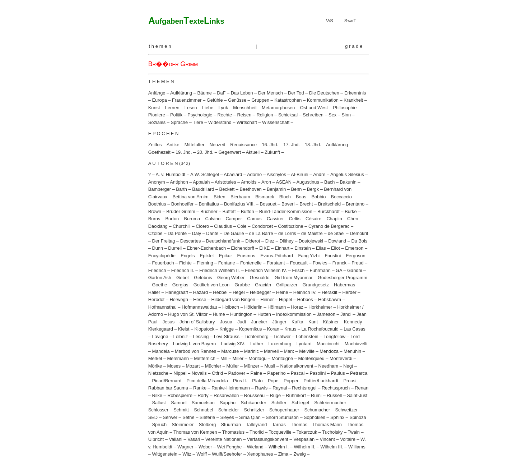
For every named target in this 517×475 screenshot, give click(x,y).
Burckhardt (328, 211)
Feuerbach (163, 263)
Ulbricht (156, 439)
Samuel (178, 402)
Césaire (313, 218)
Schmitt (181, 409)
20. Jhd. (205, 152)
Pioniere (156, 114)
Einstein (302, 248)
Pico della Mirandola (207, 380)
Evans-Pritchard (276, 255)
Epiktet (207, 255)
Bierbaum (240, 196)
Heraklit (329, 292)
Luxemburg (279, 343)
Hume (219, 314)
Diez (270, 241)
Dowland (337, 241)
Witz (186, 454)
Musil (269, 366)
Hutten (264, 314)
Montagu (257, 358)
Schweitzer (346, 409)
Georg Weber (231, 277)
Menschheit (244, 107)
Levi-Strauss (226, 336)
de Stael (336, 233)
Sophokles (314, 417)
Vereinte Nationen (223, 439)
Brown (154, 211)
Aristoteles (225, 182)
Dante (212, 233)
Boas (301, 196)
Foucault (299, 263)
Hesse (199, 299)
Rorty (203, 395)
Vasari (193, 439)
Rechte (225, 114)
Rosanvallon (226, 395)
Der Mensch (270, 93)
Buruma (192, 218)
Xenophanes (260, 454)
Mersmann (177, 358)
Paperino (276, 373)
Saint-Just (357, 395)
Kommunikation (323, 100)
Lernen (172, 107)
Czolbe (155, 233)
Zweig (299, 454)
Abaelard (233, 174)
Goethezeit (159, 152)
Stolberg (207, 424)
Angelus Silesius (347, 174)
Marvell (271, 351)
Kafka (297, 321)
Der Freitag (163, 241)
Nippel (179, 373)
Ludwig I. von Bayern (194, 343)
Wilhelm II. (305, 446)
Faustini (333, 255)
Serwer (170, 417)
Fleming (205, 263)
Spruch (159, 424)
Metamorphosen (278, 107)
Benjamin (276, 189)
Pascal (297, 373)
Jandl (345, 314)
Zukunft (272, 152)
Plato (257, 380)
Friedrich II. (182, 270)
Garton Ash (159, 277)
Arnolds (248, 182)
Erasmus (246, 255)
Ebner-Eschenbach (206, 248)
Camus (254, 218)
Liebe (207, 107)
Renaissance (243, 144)
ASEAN (284, 182)
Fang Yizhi (309, 255)
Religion (264, 114)
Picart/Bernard (166, 380)
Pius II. (240, 380)
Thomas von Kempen (195, 432)
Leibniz (180, 336)
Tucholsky (332, 432)
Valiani (175, 439)
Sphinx (337, 417)
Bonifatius (209, 204)
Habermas (344, 284)
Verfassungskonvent (267, 439)
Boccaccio (341, 196)
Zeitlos (155, 144)
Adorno (254, 174)
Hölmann (276, 307)
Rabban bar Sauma (168, 388)
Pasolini (317, 373)
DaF (221, 93)
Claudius (223, 226)
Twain (353, 432)
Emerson (354, 248)
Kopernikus (250, 329)
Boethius (157, 204)
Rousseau (254, 395)
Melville (307, 351)
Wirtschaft (247, 122)
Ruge (275, 395)
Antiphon (179, 182)
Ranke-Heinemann (230, 388)
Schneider (228, 409)
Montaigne (282, 358)
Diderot (252, 241)
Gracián (263, 284)
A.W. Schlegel (204, 174)
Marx (289, 351)
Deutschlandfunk (223, 241)
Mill (223, 358)
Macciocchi (328, 343)
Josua (226, 321)
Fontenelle (251, 263)
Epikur (225, 255)
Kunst (154, 107)
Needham (328, 366)
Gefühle (215, 100)
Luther (256, 343)
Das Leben (242, 93)
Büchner (209, 211)
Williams (356, 446)
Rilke (157, 395)
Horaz (297, 307)
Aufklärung (181, 93)
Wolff (201, 454)
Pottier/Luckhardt (320, 380)
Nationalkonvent (296, 366)
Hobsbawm (329, 299)
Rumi (316, 395)
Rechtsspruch (336, 388)
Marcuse (230, 351)
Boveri (287, 204)
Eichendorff (242, 248)
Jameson (326, 314)
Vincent (327, 439)
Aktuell (253, 152)
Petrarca (358, 373)
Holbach (230, 307)
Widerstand (220, 122)
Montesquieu (311, 358)
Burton (172, 218)
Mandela (160, 351)
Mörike (155, 366)
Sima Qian (250, 417)
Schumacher (317, 409)
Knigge (226, 329)
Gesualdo (260, 277)
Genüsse (237, 100)
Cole (241, 226)
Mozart (193, 366)
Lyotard (304, 343)
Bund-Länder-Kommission (285, 211)
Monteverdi (341, 358)
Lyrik (223, 107)
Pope (273, 380)
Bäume (204, 93)
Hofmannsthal (162, 307)
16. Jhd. (270, 144)
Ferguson (355, 255)
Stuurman (231, 424)
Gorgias (180, 284)
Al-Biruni (299, 174)
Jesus (168, 321)
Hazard (200, 292)
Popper (291, 380)
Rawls (261, 388)
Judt (241, 321)
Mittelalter (194, 144)
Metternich (204, 358)
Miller (238, 358)
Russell (334, 395)
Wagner (185, 446)
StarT (350, 20)
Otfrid (217, 373)
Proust (350, 380)
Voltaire (347, 439)
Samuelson (203, 402)
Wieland (255, 446)
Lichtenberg (256, 336)
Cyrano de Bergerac (329, 226)
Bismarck (264, 196)
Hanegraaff (176, 292)
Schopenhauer (284, 409)
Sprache (179, 122)
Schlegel (300, 402)
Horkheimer (320, 307)
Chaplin (334, 218)
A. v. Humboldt (170, 174)
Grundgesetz (316, 284)
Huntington (241, 314)
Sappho (228, 402)
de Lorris (287, 233)
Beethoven (251, 189)
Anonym (156, 182)
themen (160, 46)
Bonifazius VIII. (239, 204)
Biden (219, 196)
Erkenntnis (355, 93)
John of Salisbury (197, 321)
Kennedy (353, 321)
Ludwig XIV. (233, 343)
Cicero (202, 226)
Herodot (156, 299)
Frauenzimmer (187, 100)
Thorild (257, 432)
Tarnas (278, 424)
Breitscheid (329, 204)
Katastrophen (288, 100)
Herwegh (179, 299)
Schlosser (158, 409)
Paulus (338, 373)
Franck (339, 263)
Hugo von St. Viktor (188, 314)
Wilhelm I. (279, 446)
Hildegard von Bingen (233, 299)
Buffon (247, 211)
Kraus (290, 329)
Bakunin (348, 182)
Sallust (159, 402)
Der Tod (296, 93)
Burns (154, 218)
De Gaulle (234, 233)
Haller (154, 292)
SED (153, 417)
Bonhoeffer (182, 204)
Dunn (157, 248)
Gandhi (354, 270)
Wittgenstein (164, 454)
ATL (186, 20)
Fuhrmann (320, 270)
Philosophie (345, 107)
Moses (174, 366)
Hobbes (305, 299)
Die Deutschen (324, 93)
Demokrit (359, 233)
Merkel (155, 358)
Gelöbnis (203, 277)
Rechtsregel (304, 388)
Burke (351, 211)
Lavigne (160, 336)
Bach (329, 182)
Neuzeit (217, 144)
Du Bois (359, 241)
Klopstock (204, 329)
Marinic (251, 351)
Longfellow (334, 336)
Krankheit (353, 100)
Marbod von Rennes (195, 351)
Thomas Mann (327, 424)
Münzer (252, 366)
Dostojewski (311, 241)
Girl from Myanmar (294, 277)
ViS (329, 20)
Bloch (285, 196)
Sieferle (207, 417)
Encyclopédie (162, 255)
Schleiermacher (330, 402)
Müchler (213, 366)
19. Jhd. (184, 152)
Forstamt (276, 263)
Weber (205, 446)
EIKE (264, 248)
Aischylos (276, 174)
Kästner (331, 321)
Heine (282, 292)
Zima (283, 454)
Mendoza (329, 351)
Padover (236, 373)
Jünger (280, 321)
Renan (361, 388)
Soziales (157, 122)
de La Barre (261, 233)
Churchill (182, 226)
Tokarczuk (307, 432)
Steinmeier (183, 424)
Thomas (299, 424)
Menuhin (352, 351)
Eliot (335, 248)
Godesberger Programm (342, 277)
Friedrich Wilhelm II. (219, 270)
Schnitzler (254, 409)
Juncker (259, 321)
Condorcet (262, 226)
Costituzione (290, 226)
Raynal (280, 388)
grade (354, 46)
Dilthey (286, 241)
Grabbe (242, 284)
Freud (357, 263)
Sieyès (227, 417)
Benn (296, 189)
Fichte (185, 263)
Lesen (191, 107)
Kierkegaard (160, 329)
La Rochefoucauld (320, 329)
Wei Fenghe (229, 446)
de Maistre (312, 233)
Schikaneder (253, 402)
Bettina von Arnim (190, 196)
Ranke (199, 388)
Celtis (295, 218)
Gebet (182, 277)
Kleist (183, 329)
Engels (188, 255)
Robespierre (179, 395)
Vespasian (304, 439)
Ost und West (314, 107)
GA (339, 270)
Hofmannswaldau (199, 307)
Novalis (199, 373)
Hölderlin (253, 307)
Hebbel (220, 292)
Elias (321, 248)
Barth (181, 189)
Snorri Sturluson (282, 417)
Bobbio (318, 196)
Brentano (355, 204)
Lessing (201, 336)
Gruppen (260, 100)
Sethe (188, 417)
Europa (159, 100)
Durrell (175, 248)
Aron (266, 182)
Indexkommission (294, 314)
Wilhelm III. (331, 446)
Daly (196, 233)
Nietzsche (158, 373)
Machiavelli (356, 343)
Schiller (279, 402)
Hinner (267, 299)
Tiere (198, 122)
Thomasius (233, 432)
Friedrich (157, 270)
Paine (256, 373)
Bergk (313, 189)
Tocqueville (280, 432)
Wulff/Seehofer (227, 454)
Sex (332, 114)
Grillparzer (286, 284)
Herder (350, 292)
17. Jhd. (291, 144)
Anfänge (157, 93)
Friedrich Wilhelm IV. (266, 270)
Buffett (229, 211)
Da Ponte (177, 233)
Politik (176, 114)
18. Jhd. (313, 144)
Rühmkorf (296, 395)
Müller (232, 366)
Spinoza (357, 417)
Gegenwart (230, 152)
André (319, 174)
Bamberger (159, 189)
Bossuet (268, 204)
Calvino (212, 218)
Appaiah (201, 182)
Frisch (298, 270)
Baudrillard (203, 189)
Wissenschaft (275, 122)
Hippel (285, 299)
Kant (313, 321)
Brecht (306, 204)
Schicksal (288, 114)
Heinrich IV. (305, 292)
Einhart (282, 248)
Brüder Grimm (180, 211)
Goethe (159, 284)
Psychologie (199, 114)
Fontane (226, 263)
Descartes (190, 241)
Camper (233, 218)
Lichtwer (282, 336)
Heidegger (260, 292)
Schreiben (313, 114)
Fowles (320, 263)
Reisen (244, 114)
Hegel (238, 292)
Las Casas (354, 329)
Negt (348, 366)
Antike (173, 144)
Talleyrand (256, 424)
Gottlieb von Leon (211, 284)
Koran (273, 329)
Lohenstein (307, 336)
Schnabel (203, 409)
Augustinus (308, 182)
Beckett (227, 189)
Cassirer (275, 218)
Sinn (346, 114)
